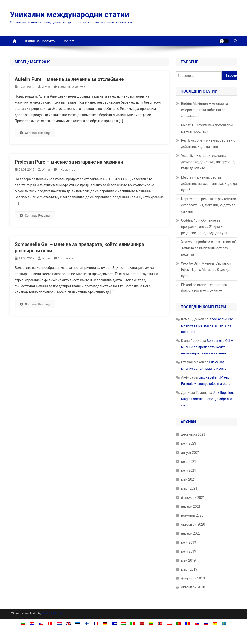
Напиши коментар (71, 87)
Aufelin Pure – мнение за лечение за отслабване (69, 79)
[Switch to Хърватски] (31, 624)
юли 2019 (188, 542)
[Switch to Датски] (50, 624)
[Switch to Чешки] (41, 624)
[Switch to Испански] (215, 624)
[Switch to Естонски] (77, 624)
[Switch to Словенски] (206, 624)
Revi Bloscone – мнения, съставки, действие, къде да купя (208, 143)
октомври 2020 (193, 524)
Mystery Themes (52, 613)
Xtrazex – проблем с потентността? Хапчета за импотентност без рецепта (209, 248)
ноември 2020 (192, 515)
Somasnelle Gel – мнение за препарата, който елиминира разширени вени (207, 347)
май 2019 (188, 560)
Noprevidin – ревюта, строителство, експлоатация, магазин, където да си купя (209, 205)
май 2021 (188, 479)
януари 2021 (191, 506)
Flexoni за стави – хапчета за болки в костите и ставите (204, 288)
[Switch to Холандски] (59, 624)
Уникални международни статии (69, 14)
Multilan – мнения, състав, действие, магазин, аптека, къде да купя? (209, 183)
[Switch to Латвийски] (141, 624)
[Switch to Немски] (105, 624)
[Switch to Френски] (96, 624)
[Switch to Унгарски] (123, 624)
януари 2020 (191, 533)
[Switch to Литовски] (151, 624)
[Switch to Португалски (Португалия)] (178, 624)
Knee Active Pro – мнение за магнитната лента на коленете (208, 325)
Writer (46, 87)
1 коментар (66, 169)
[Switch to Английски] (68, 624)
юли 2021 (188, 461)
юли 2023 (188, 443)
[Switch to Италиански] (132, 624)
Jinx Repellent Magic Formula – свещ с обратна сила (207, 399)
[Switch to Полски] (169, 624)
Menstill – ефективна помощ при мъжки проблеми (207, 128)
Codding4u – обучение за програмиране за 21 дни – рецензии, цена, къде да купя (204, 226)
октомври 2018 (193, 587)
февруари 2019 (193, 578)
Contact (68, 41)
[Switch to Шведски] (224, 624)
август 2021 (190, 453)
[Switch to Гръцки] (114, 624)
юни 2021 (188, 470)
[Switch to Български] (22, 624)
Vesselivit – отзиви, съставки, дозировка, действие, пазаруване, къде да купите (208, 162)
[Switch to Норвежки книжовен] (160, 624)
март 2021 (189, 488)
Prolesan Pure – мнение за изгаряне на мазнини (69, 162)
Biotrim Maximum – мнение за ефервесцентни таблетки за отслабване (204, 110)
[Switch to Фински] (86, 624)
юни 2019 (188, 551)
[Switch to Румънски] (187, 624)
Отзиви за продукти (39, 41)
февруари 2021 (193, 497)
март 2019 (189, 569)
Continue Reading (35, 133)
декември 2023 (193, 434)
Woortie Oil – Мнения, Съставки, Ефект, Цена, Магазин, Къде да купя (206, 269)
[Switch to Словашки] (196, 624)
